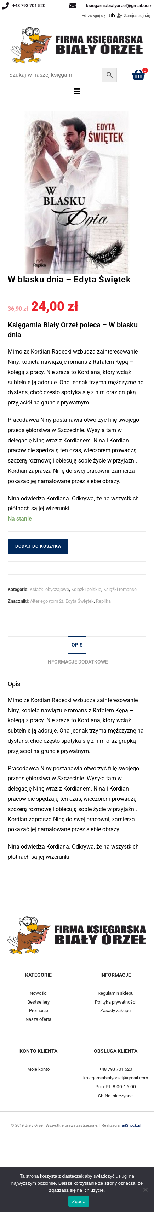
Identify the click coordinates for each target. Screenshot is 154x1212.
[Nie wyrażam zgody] (145, 1189)
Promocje (38, 1010)
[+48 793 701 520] (5, 6)
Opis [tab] (77, 645)
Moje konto (38, 1069)
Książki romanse (120, 589)
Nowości (38, 993)
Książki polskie (86, 589)
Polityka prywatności (115, 1002)
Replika (103, 601)
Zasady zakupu (115, 1010)
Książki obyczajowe (49, 589)
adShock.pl (132, 1125)
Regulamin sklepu (115, 993)
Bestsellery (38, 1002)
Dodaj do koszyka (38, 546)
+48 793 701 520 (28, 5)
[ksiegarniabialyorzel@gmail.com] (72, 6)
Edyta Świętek (79, 601)
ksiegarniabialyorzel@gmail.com (119, 5)
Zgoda (78, 1201)
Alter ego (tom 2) (46, 601)
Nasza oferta (38, 1019)
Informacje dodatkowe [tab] (77, 662)
